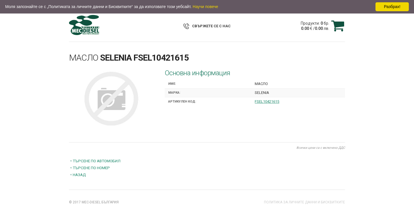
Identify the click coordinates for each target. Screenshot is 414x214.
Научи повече (205, 6)
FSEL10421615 (267, 101)
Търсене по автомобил (96, 161)
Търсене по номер (91, 167)
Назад (79, 174)
